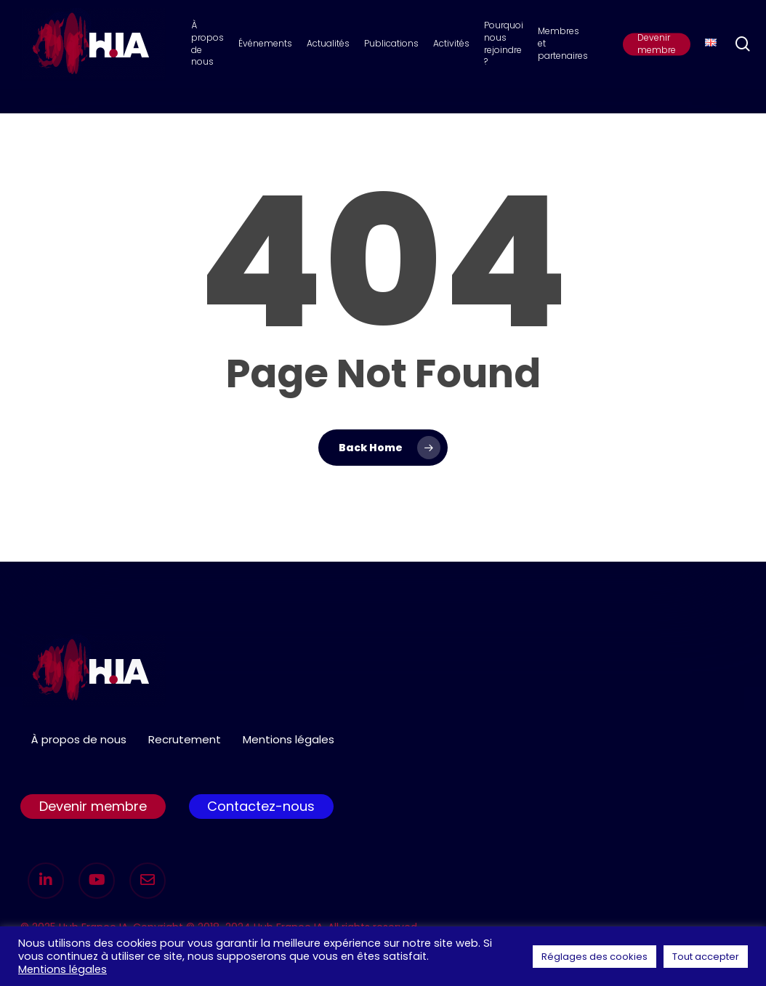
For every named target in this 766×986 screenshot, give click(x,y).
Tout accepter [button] (705, 956)
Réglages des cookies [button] (594, 956)
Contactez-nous (261, 806)
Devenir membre (93, 806)
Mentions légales (288, 739)
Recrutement (184, 739)
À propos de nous (78, 739)
